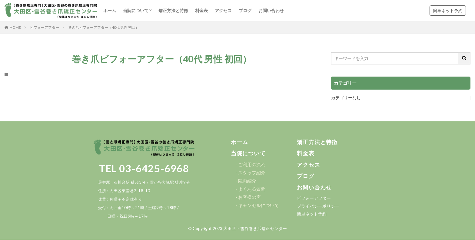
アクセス (223, 10)
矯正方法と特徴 (173, 10)
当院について (135, 10)
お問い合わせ (271, 10)
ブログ (245, 10)
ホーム (109, 10)
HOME (15, 27)
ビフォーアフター (44, 27)
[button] (239, 142)
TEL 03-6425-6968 (144, 168)
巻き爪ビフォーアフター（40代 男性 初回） (103, 27)
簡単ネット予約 (448, 10)
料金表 (201, 10)
